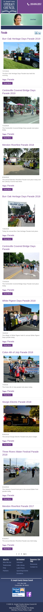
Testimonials (7, 565)
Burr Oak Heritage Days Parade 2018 (21, 196)
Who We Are (7, 562)
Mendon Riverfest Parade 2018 (18, 145)
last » (25, 554)
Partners (5, 571)
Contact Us (33, 567)
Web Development (15, 608)
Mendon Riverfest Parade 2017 (18, 506)
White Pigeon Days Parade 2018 (19, 300)
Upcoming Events (22, 571)
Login (30, 610)
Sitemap (14, 610)
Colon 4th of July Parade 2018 (17, 352)
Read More (7, 83)
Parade (10, 79)
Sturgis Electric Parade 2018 (16, 402)
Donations (20, 573)
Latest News (21, 568)
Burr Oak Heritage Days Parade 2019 (21, 38)
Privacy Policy (22, 610)
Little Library (21, 565)
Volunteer (20, 562)
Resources (33, 564)
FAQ (4, 568)
